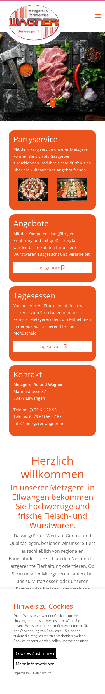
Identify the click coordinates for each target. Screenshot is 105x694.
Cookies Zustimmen (35, 653)
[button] (98, 16)
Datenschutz (42, 673)
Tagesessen (52, 347)
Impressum (21, 673)
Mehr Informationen (35, 664)
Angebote (52, 268)
